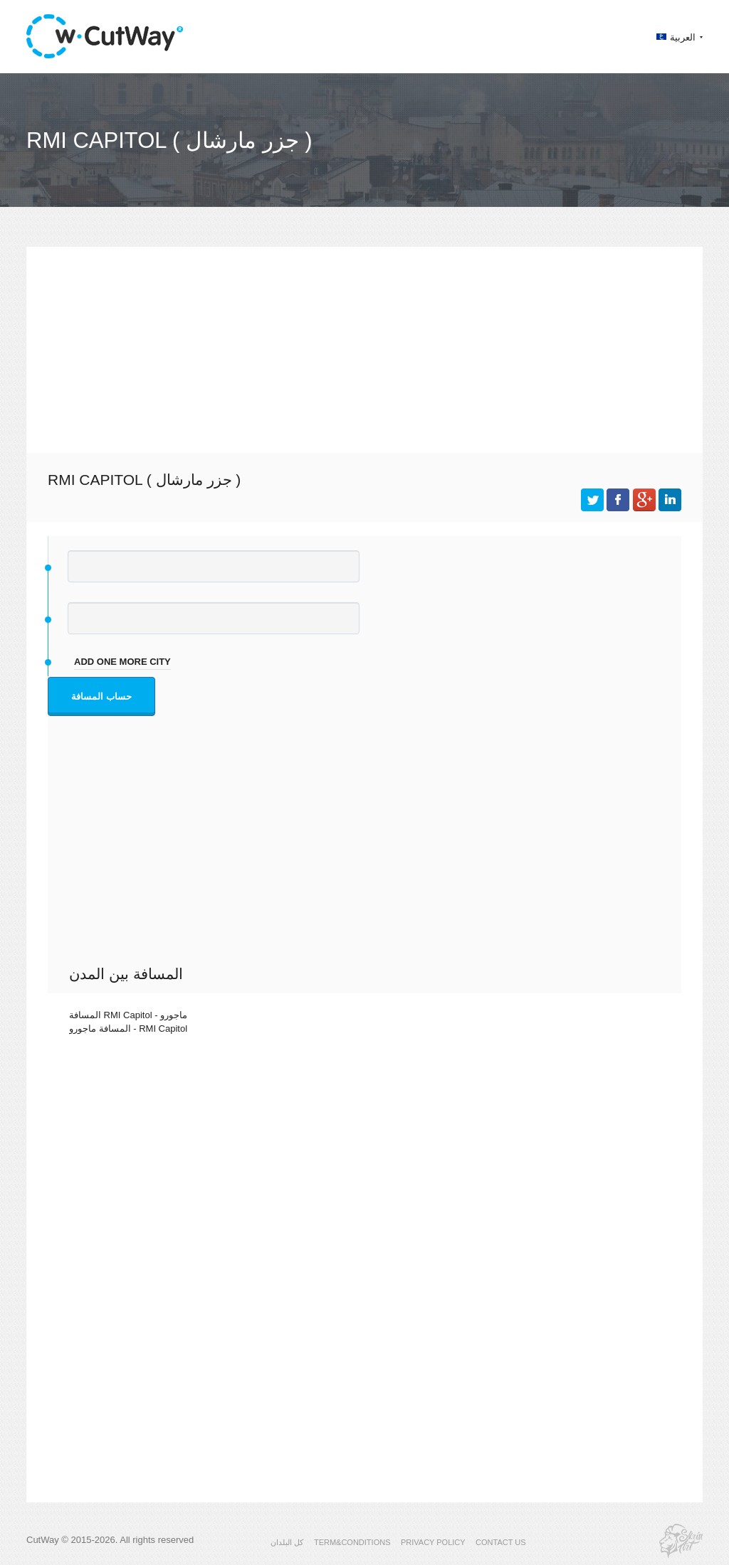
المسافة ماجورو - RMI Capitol (128, 1028)
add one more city (122, 661)
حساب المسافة (101, 696)
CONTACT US (501, 1542)
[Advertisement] (364, 346)
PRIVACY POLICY (433, 1542)
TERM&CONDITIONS (352, 1542)
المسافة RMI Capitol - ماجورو (128, 1015)
